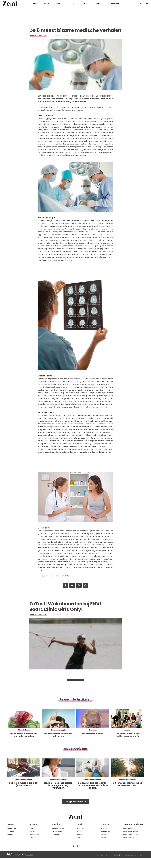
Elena (69, 35)
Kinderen (10, 834)
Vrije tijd (104, 828)
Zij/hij (79, 831)
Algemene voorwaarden (128, 855)
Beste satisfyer (128, 837)
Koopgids (97, 3)
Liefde (71, 3)
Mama (34, 3)
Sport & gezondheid (38, 36)
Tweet (72, 585)
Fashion (59, 3)
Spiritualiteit (105, 831)
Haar (31, 828)
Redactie (100, 855)
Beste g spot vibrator (131, 834)
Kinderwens (12, 828)
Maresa (70, 615)
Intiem (79, 837)
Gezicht (32, 831)
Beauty (46, 3)
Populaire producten (133, 824)
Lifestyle (84, 3)
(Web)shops (57, 831)
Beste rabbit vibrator (130, 831)
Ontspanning (34, 834)
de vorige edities (53, 576)
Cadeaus (56, 834)
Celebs (104, 834)
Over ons (107, 855)
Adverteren (115, 855)
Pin (79, 585)
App (85, 585)
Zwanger (10, 831)
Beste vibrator (128, 828)
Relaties (80, 834)
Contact (140, 855)
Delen (65, 585)
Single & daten (82, 828)
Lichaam (32, 837)
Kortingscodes (113, 3)
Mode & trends (58, 828)
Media (103, 837)
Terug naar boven (74, 801)
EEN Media (29, 855)
